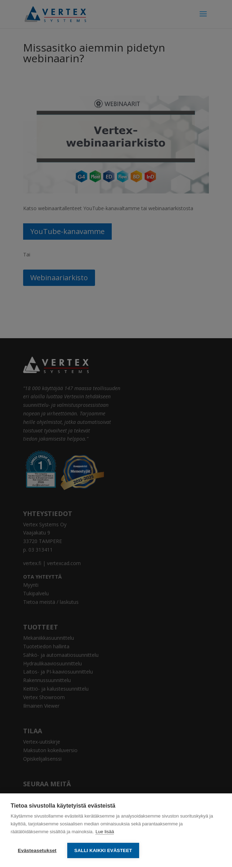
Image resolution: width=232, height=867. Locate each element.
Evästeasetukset (37, 850)
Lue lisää (104, 831)
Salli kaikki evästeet (103, 850)
